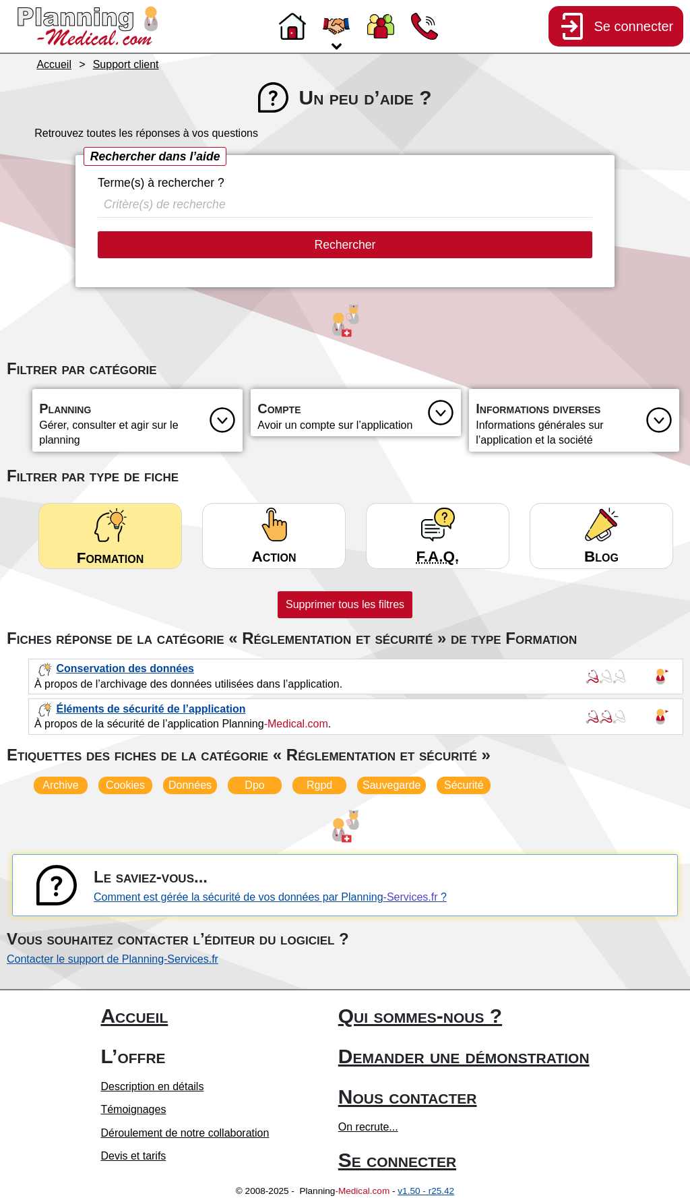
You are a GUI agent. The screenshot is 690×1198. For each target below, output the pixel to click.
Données (190, 785)
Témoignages (133, 1109)
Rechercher (345, 244)
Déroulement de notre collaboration (184, 1133)
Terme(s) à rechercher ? (161, 182)
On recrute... (368, 1127)
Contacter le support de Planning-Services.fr (112, 959)
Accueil (134, 1016)
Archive (60, 785)
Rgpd (319, 785)
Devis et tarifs (133, 1156)
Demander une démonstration (464, 1056)
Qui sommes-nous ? (420, 1016)
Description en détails (151, 1086)
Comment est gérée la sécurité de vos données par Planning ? (270, 897)
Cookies (125, 785)
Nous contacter (407, 1096)
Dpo (254, 785)
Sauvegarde (391, 785)
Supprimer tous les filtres (345, 604)
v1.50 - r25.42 (426, 1191)
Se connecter (397, 1160)
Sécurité (464, 785)
